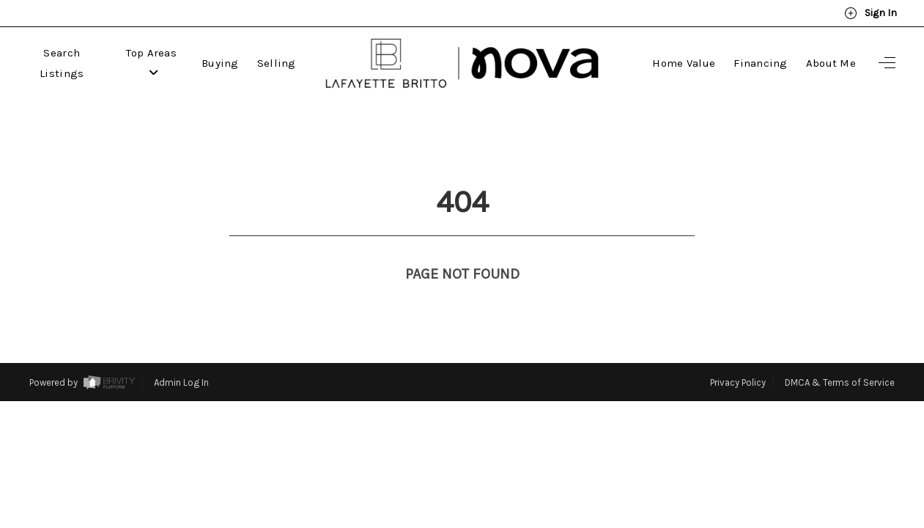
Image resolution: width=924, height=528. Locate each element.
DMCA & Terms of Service (840, 355)
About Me (831, 63)
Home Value (683, 63)
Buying (220, 63)
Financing (760, 63)
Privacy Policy (738, 355)
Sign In (870, 13)
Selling (276, 63)
